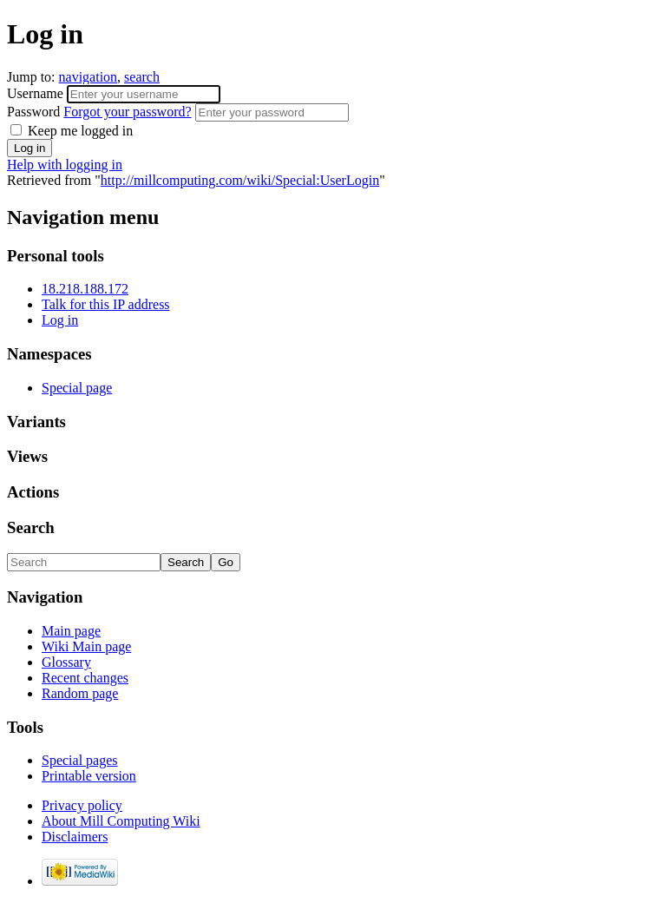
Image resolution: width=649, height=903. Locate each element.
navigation (88, 76)
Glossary (66, 662)
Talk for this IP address (106, 304)
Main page (71, 630)
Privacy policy (82, 805)
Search (31, 527)
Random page (80, 693)
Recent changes (85, 677)
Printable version (89, 775)
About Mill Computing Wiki (121, 821)
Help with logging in (64, 164)
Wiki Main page (86, 646)
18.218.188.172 (85, 288)
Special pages (80, 760)
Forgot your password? (127, 111)
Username (37, 93)
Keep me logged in (71, 130)
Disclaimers (75, 836)
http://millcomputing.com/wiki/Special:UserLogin (240, 180)
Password (101, 111)
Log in (60, 320)
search (142, 76)
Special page (77, 387)
